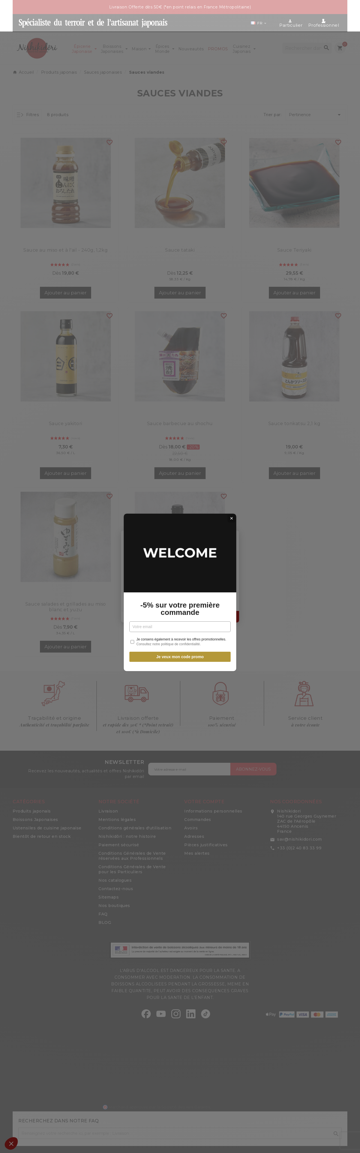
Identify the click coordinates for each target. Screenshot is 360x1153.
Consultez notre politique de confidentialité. (168, 628)
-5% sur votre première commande (180, 593)
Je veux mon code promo (180, 641)
